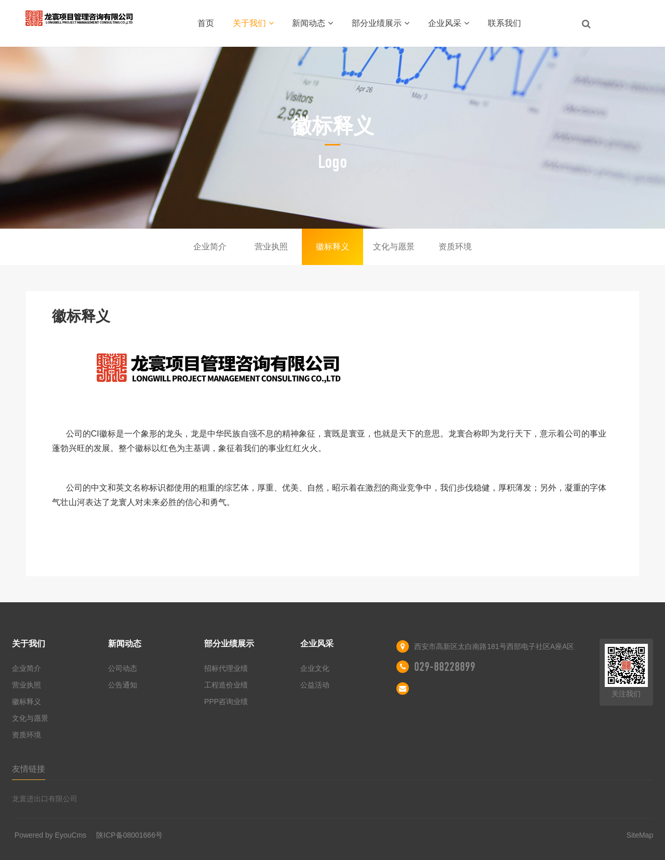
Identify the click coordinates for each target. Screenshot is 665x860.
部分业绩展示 (380, 23)
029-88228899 (444, 666)
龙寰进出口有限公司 (44, 799)
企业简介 (210, 246)
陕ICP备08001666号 (129, 835)
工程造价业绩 (226, 685)
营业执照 (271, 246)
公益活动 (314, 685)
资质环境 (455, 246)
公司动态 (122, 668)
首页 (205, 23)
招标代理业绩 (226, 668)
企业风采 (448, 23)
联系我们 (504, 23)
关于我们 (253, 23)
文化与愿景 (394, 246)
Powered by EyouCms (51, 835)
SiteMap (640, 835)
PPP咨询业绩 (226, 701)
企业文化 (314, 668)
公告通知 (122, 685)
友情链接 (28, 768)
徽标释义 (332, 246)
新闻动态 (312, 23)
